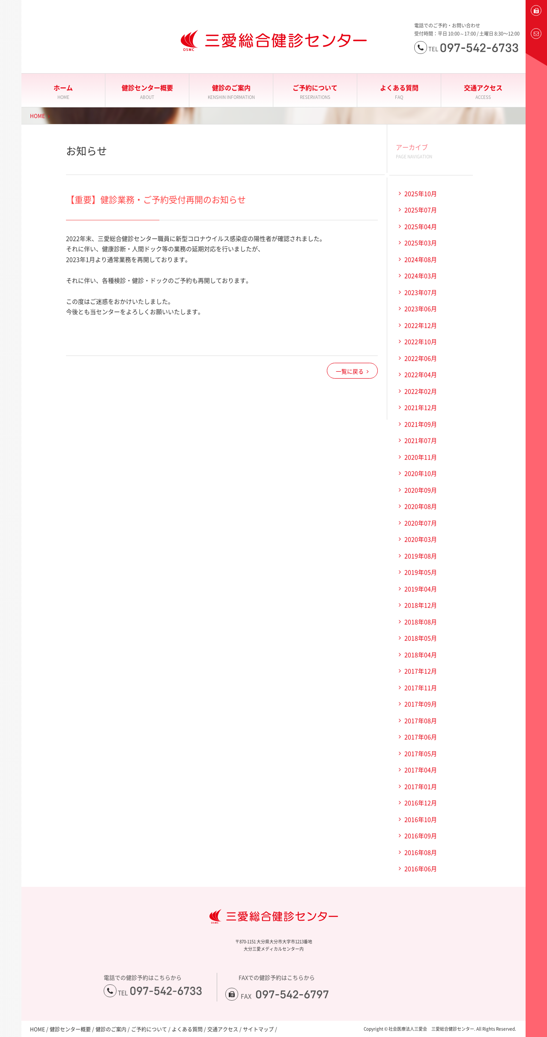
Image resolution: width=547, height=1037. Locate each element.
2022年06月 (420, 358)
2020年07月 (420, 522)
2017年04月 (420, 769)
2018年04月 (420, 654)
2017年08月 (420, 720)
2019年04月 (420, 588)
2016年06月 (420, 868)
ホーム (63, 92)
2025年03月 (420, 242)
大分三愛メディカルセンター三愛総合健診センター (274, 40)
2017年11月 (420, 687)
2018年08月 (420, 621)
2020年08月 (420, 506)
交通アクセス (483, 92)
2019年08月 (420, 555)
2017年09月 (420, 703)
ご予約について (315, 92)
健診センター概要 (147, 92)
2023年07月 (420, 292)
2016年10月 (420, 819)
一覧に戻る (350, 371)
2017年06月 (420, 736)
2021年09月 (420, 424)
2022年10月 (420, 341)
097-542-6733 (166, 991)
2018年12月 (420, 605)
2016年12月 (420, 802)
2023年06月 (420, 308)
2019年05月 (420, 572)
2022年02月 (420, 391)
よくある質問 (399, 92)
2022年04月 (420, 374)
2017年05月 (420, 753)
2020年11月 (420, 457)
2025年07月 (420, 209)
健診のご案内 (231, 92)
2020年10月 (420, 473)
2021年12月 (420, 407)
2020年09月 (420, 490)
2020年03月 (420, 539)
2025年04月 (420, 226)
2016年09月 (420, 835)
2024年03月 (420, 275)
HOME (37, 116)
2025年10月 (420, 193)
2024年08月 (420, 259)
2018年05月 (420, 638)
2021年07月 (420, 440)
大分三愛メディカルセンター (11, 112)
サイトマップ (258, 1029)
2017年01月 (420, 786)
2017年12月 (420, 671)
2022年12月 (420, 325)
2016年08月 (420, 852)
